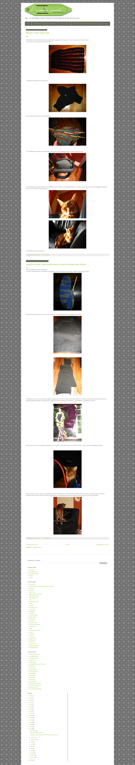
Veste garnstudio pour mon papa (37, 664)
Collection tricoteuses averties (45, 24)
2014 (30, 713)
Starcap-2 (31, 570)
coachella (31, 613)
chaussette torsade (34, 601)
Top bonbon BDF (33, 671)
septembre (33, 739)
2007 (30, 728)
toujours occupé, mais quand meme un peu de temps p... (44, 734)
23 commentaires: (46, 254)
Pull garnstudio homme (35, 683)
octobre (33, 737)
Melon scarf (32, 626)
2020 (30, 704)
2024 (30, 695)
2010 (30, 722)
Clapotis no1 (32, 679)
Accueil (67, 544)
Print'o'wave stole (33, 658)
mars (32, 753)
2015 (30, 711)
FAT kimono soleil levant (35, 685)
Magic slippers (32, 617)
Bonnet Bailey (32, 673)
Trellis (30, 628)
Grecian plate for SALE (35, 630)
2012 (30, 717)
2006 (30, 760)
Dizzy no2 (31, 588)
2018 (30, 706)
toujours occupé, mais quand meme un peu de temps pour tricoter (56, 264)
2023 (30, 698)
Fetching (31, 636)
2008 (30, 726)
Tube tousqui (32, 675)
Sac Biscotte (32, 619)
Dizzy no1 (31, 642)
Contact (105, 24)
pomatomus (32, 666)
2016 (30, 709)
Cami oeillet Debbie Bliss (35, 689)
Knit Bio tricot (64, 24)
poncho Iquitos (32, 669)
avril (32, 750)
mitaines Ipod (32, 640)
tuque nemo (32, 592)
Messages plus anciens (103, 544)
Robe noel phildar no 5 (34, 654)
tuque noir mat (32, 643)
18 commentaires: (46, 538)
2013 (30, 715)
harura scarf (32, 584)
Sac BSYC (31, 634)
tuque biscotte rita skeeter (35, 594)
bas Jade (31, 590)
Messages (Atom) (37, 547)
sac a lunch (32, 609)
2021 (30, 702)
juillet (32, 744)
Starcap (31, 575)
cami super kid (32, 681)
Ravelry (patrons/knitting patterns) (85, 24)
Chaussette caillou (33, 656)
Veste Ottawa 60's (33, 687)
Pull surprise (32, 668)
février (32, 755)
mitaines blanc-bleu (34, 596)
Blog (28, 24)
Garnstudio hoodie (33, 573)
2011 (30, 720)
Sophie (31, 603)
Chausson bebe (33, 622)
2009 (30, 724)
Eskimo (31, 632)
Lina (30, 599)
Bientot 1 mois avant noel (37, 33)
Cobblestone (32, 611)
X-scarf (31, 577)
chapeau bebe (32, 638)
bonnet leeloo (32, 662)
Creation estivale (33, 615)
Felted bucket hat (33, 598)
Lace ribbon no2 (33, 607)
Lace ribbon (32, 620)
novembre (33, 730)
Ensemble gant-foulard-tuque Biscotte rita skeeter (41, 586)
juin (32, 746)
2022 (30, 700)
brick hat (31, 605)
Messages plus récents (32, 544)
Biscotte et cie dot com (34, 624)
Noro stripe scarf (33, 572)
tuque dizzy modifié (34, 645)
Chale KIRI (31, 677)
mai (32, 748)
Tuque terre (32, 660)
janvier (32, 757)
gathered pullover (33, 647)
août (32, 742)
